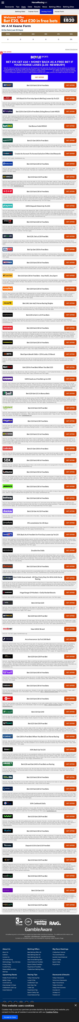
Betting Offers (55, 7)
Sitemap (5, 971)
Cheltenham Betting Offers (35, 969)
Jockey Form (46, 11)
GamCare (27, 936)
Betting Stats (20, 11)
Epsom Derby (57, 959)
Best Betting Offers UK (34, 952)
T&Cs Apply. (49, 71)
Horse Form (59, 11)
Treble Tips (30, 987)
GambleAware (35, 936)
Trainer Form (33, 11)
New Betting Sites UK (34, 957)
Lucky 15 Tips (31, 980)
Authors (5, 954)
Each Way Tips (31, 985)
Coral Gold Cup (7, 982)
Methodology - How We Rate (11, 962)
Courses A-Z (56, 990)
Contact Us (6, 957)
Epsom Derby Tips (33, 992)
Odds (30, 7)
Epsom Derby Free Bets (34, 964)
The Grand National (58, 954)
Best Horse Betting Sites (34, 959)
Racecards (9, 7)
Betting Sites (68, 7)
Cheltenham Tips (32, 982)
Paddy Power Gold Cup (10, 978)
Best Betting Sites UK (33, 954)
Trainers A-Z (56, 995)
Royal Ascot (56, 964)
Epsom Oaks (56, 962)
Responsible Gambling (9, 969)
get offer (70, 85)
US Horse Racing (8, 959)
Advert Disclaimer (71, 49)
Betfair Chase (7, 980)
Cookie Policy (7, 967)
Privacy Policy (7, 964)
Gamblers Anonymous (48, 936)
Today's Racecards (58, 978)
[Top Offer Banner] (39, 19)
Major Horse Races (58, 982)
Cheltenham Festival (59, 952)
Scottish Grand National (60, 957)
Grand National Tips (33, 995)
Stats (23, 7)
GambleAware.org (19, 186)
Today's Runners (58, 985)
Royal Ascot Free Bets (34, 967)
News (44, 7)
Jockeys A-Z (56, 992)
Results (37, 7)
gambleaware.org (27, 415)
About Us (5, 952)
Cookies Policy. (52, 1012)
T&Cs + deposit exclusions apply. (49, 691)
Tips (17, 7)
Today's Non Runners (59, 987)
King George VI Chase (9, 985)
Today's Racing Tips (33, 978)
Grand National (7, 990)
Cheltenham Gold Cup (9, 987)
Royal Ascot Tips (32, 990)
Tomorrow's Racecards (60, 980)
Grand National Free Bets (35, 962)
